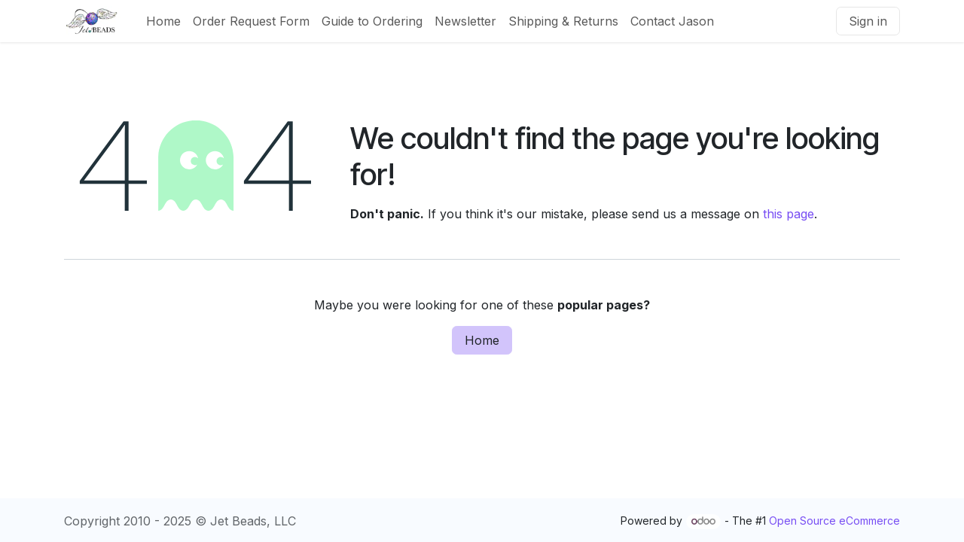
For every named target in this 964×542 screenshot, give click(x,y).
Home (482, 340)
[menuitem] (163, 21)
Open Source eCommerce (834, 520)
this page (788, 213)
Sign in (868, 21)
